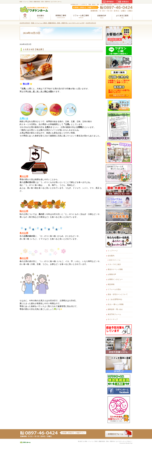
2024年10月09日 (25, 23)
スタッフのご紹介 (114, 264)
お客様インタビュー (115, 279)
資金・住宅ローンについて (118, 294)
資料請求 (109, 1)
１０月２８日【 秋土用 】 (34, 49)
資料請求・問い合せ (115, 309)
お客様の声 (112, 274)
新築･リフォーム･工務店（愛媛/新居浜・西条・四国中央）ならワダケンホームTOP (57, 23)
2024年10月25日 (91, 23)
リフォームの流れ (114, 289)
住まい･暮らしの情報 (116, 304)
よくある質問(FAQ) (115, 299)
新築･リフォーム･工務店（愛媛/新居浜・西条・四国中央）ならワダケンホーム (41, 1)
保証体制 (111, 284)
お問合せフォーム (118, 433)
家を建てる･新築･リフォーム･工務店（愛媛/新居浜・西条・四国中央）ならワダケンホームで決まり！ (105, 441)
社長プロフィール (114, 260)
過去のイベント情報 (115, 269)
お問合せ (124, 1)
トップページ (113, 251)
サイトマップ (113, 319)
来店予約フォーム (114, 314)
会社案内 (111, 256)
